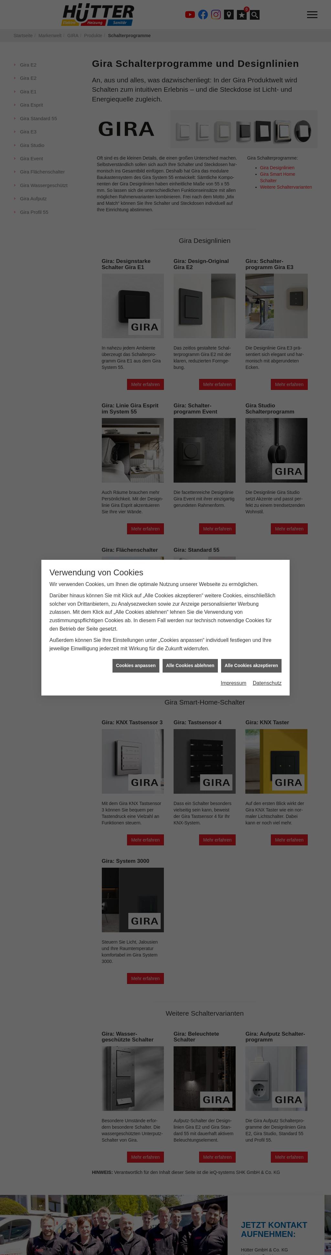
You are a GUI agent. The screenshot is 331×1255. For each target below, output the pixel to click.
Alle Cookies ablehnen (190, 665)
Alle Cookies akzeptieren (251, 665)
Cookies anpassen (136, 665)
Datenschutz (267, 683)
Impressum (233, 683)
